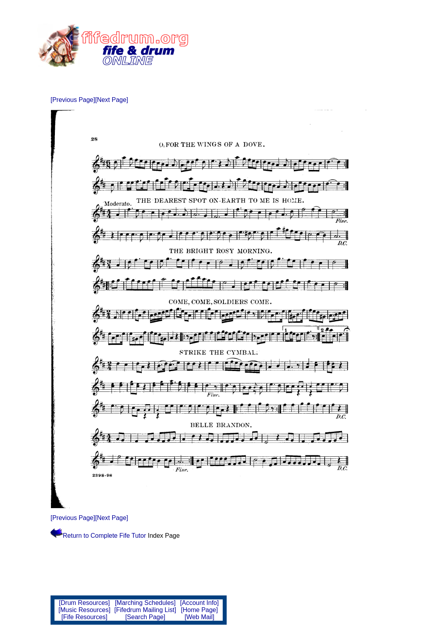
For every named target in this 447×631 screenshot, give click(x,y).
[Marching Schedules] (145, 602)
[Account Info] (199, 602)
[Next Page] (111, 99)
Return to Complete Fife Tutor (99, 535)
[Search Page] (145, 617)
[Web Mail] (199, 617)
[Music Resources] (84, 610)
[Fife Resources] (84, 617)
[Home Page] (199, 610)
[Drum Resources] (84, 602)
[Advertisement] (314, 45)
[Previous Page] (73, 99)
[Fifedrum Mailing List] (146, 610)
